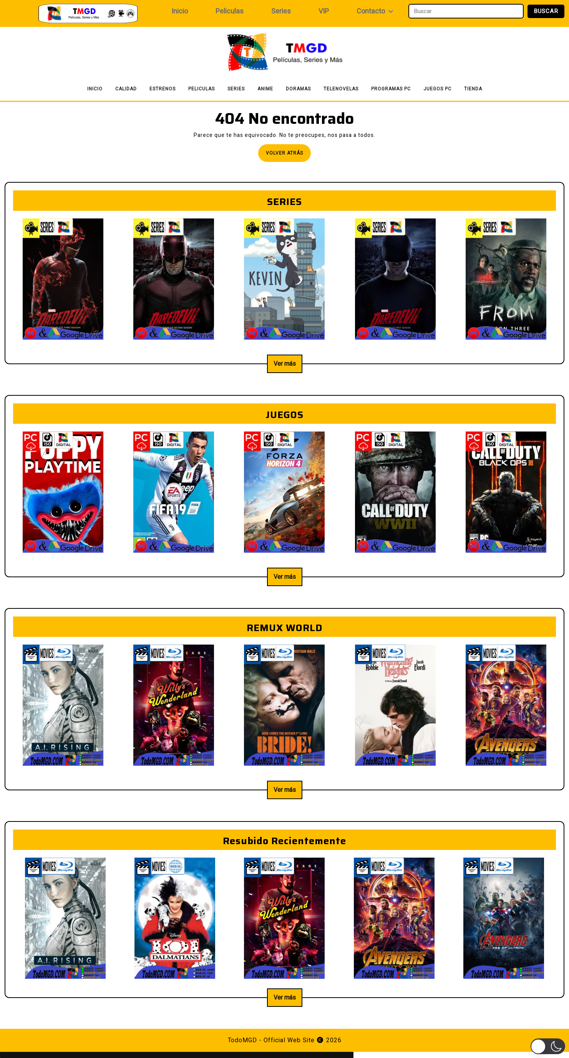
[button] (548, 1046)
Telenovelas (340, 88)
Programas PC (391, 88)
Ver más (285, 363)
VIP (324, 11)
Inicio (179, 11)
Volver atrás (288, 155)
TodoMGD (242, 1040)
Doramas (298, 88)
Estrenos (162, 88)
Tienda (473, 88)
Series (281, 11)
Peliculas (230, 11)
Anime (265, 88)
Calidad (126, 88)
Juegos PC (437, 88)
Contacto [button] (375, 11)
